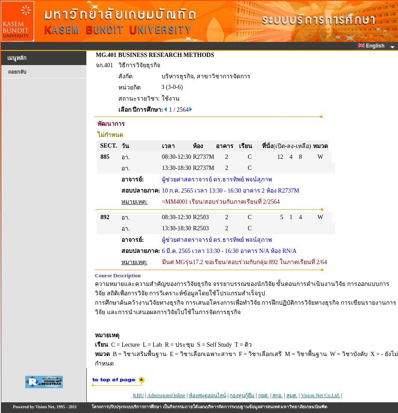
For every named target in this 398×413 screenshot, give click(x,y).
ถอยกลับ (17, 71)
